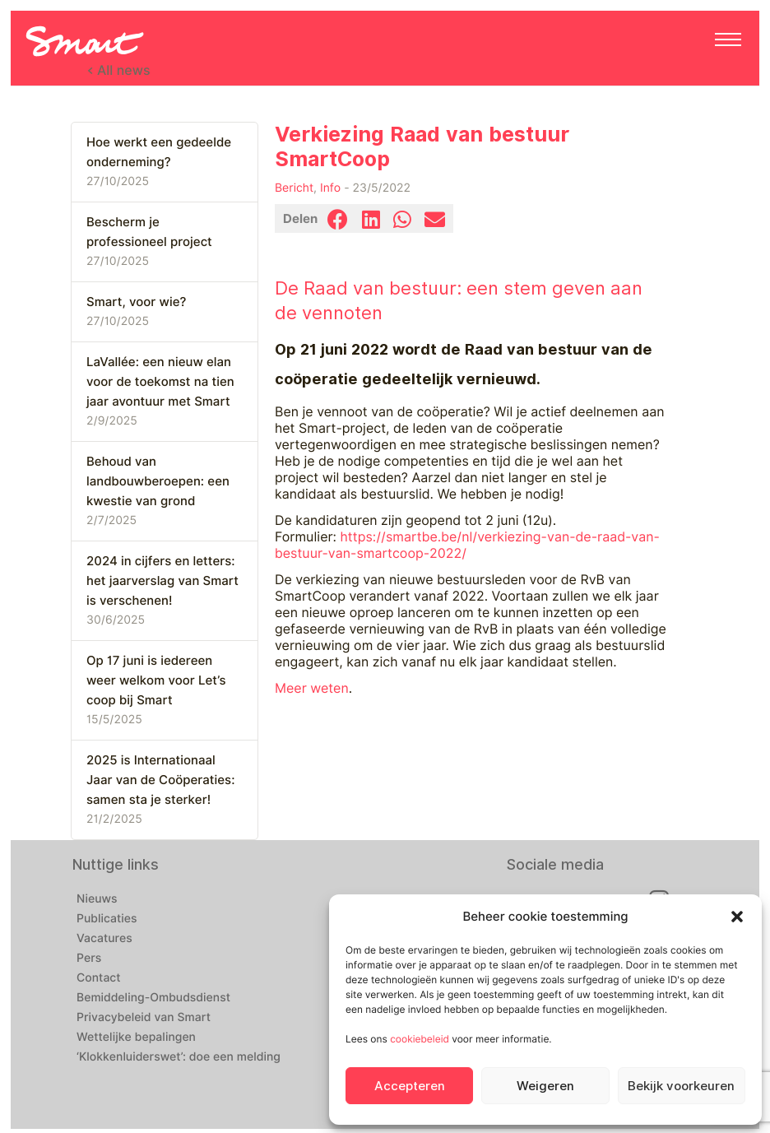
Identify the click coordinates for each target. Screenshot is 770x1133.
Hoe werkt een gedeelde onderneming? (158, 152)
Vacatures (104, 938)
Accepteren (409, 1086)
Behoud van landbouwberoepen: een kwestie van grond (158, 481)
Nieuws (97, 899)
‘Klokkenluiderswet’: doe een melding (179, 1057)
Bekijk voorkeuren (681, 1086)
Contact (99, 978)
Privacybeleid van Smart (144, 1017)
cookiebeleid (419, 1039)
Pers (89, 958)
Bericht (294, 188)
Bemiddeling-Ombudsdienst (153, 998)
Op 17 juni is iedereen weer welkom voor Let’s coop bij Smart (155, 680)
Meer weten (312, 688)
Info (330, 188)
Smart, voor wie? (136, 302)
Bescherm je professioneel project (149, 232)
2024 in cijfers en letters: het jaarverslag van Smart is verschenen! (162, 581)
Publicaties (107, 919)
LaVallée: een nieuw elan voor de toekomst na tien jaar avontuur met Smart (160, 382)
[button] (737, 916)
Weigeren (545, 1086)
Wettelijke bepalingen (136, 1037)
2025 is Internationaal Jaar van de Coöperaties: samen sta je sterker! (160, 780)
